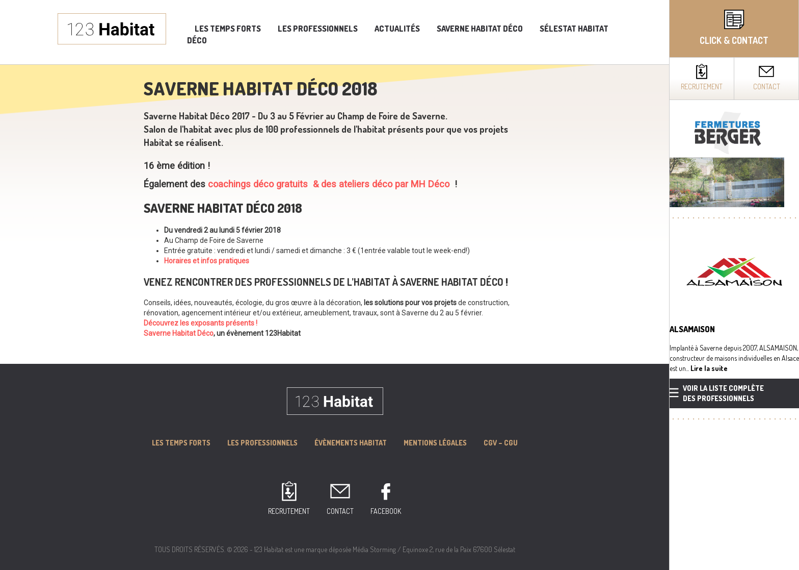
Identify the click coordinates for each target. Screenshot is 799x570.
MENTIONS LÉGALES (435, 442)
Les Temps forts (181, 442)
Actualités (397, 28)
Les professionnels (318, 28)
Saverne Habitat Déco (480, 28)
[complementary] (734, 285)
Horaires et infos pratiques (206, 261)
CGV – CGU (501, 442)
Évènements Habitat (350, 442)
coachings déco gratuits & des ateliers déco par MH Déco (327, 184)
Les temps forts (228, 28)
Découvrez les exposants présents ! (200, 323)
